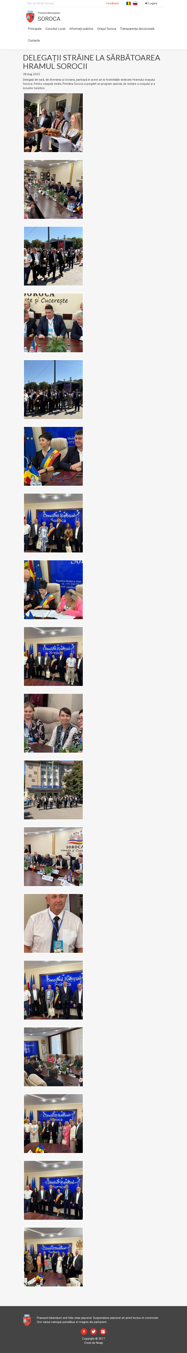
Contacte (34, 40)
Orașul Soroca (106, 29)
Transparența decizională (137, 29)
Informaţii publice (81, 29)
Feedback (112, 3)
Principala (34, 29)
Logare (151, 3)
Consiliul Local (55, 29)
